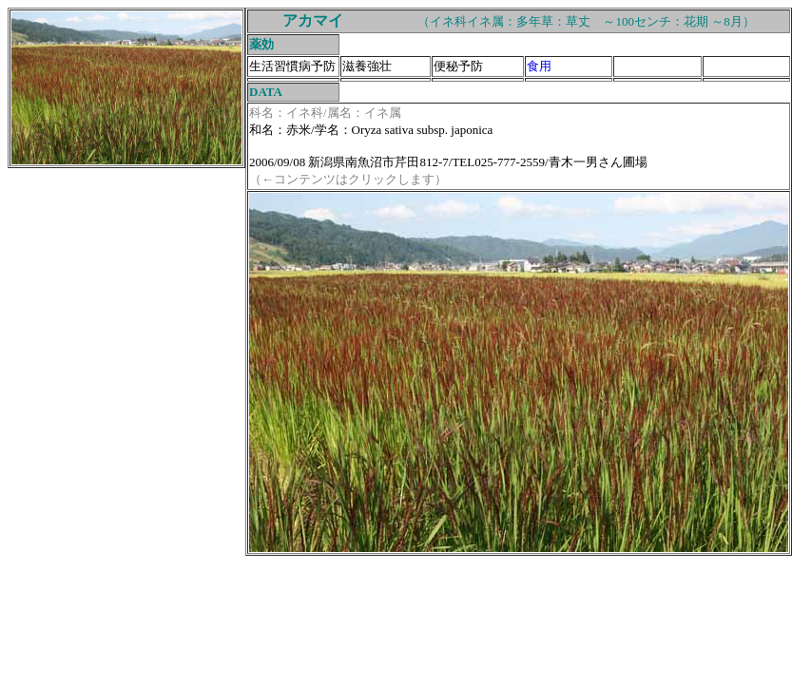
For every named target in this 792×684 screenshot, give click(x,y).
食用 (539, 66)
